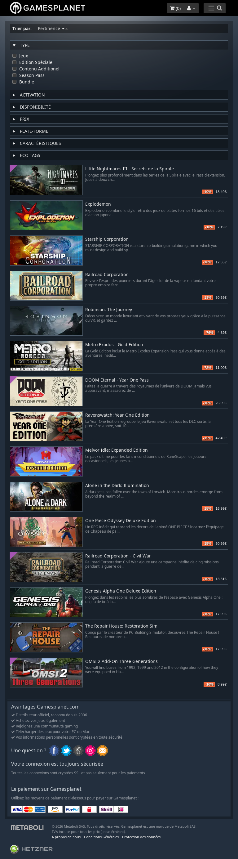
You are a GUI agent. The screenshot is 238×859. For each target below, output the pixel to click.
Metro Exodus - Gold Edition (114, 344)
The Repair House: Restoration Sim (121, 626)
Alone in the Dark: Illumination (117, 485)
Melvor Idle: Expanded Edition (116, 450)
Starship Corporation (107, 239)
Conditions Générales (101, 836)
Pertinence (53, 28)
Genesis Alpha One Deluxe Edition (120, 591)
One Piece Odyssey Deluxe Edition (120, 520)
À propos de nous (66, 836)
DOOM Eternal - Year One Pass (117, 380)
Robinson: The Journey (108, 309)
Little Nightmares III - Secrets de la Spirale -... (132, 169)
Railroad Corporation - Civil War (118, 556)
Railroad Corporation (107, 274)
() (175, 8)
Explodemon (98, 204)
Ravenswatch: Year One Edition (117, 415)
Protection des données (141, 836)
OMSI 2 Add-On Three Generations (121, 661)
